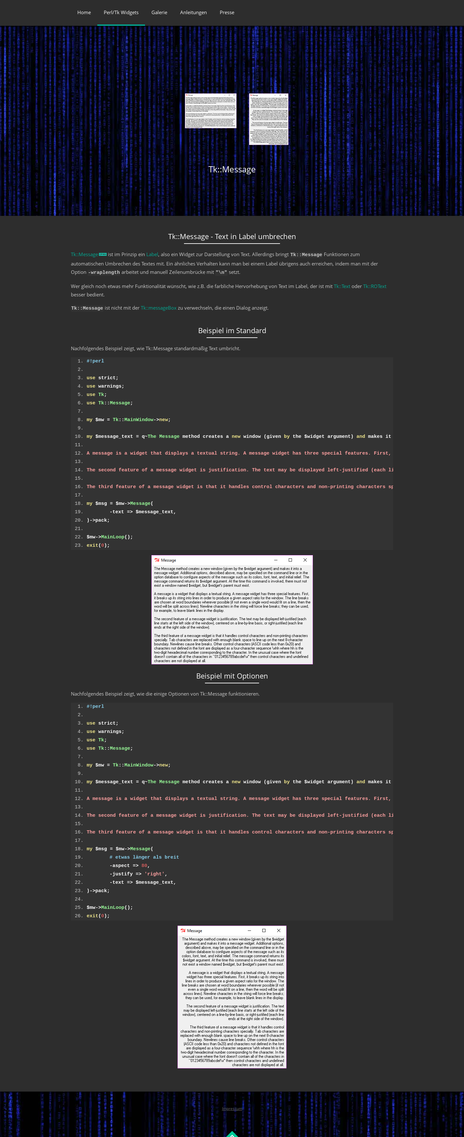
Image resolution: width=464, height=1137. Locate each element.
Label (152, 254)
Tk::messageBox (159, 306)
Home (84, 12)
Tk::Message (84, 254)
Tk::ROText (374, 284)
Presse (227, 12)
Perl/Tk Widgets (121, 12)
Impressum (232, 1105)
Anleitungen (193, 12)
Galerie (159, 12)
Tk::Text (342, 284)
